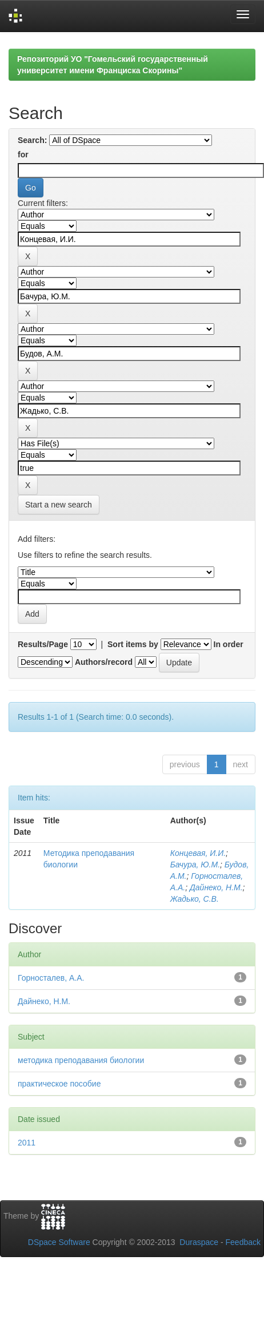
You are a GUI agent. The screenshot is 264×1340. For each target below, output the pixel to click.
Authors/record (104, 662)
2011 (26, 1142)
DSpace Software (59, 1242)
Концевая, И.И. (198, 853)
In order (228, 644)
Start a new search (58, 504)
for (23, 154)
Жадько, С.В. (194, 898)
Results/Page (43, 644)
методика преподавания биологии (81, 1060)
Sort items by (132, 644)
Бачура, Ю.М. (195, 864)
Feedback (243, 1242)
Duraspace (198, 1242)
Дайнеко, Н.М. (216, 887)
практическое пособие (59, 1083)
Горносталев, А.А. (51, 977)
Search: (32, 140)
